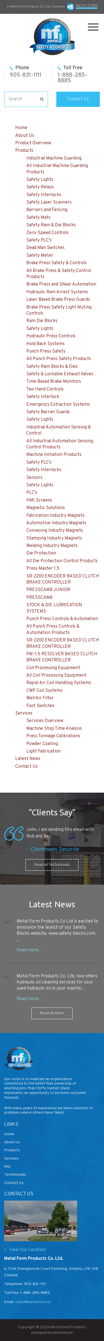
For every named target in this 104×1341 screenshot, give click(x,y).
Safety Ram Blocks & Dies (52, 366)
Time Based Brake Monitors (53, 381)
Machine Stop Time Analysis (54, 728)
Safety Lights (39, 180)
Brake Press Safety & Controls (56, 263)
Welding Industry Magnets (52, 546)
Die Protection (41, 553)
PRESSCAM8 (39, 597)
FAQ (7, 1166)
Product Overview (33, 143)
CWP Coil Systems (44, 690)
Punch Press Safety (45, 351)
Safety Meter (39, 255)
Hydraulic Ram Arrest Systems (57, 292)
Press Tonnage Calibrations (53, 736)
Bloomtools (63, 1337)
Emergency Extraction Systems (58, 404)
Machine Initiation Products (54, 455)
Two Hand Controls (45, 389)
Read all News (52, 1013)
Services (23, 713)
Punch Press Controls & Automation (62, 619)
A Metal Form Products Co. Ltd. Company (36, 7)
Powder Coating (42, 744)
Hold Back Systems (45, 344)
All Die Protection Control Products (62, 561)
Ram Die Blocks (41, 321)
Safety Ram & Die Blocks (51, 225)
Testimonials (15, 1174)
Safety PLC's (39, 240)
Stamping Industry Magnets (54, 538)
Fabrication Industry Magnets (55, 515)
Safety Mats (38, 217)
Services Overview (44, 721)
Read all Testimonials (52, 864)
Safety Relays (40, 187)
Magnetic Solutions (45, 508)
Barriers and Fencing (46, 210)
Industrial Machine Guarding (54, 158)
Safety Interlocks (43, 195)
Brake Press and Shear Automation (61, 284)
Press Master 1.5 (42, 568)
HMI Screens (39, 500)
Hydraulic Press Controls (50, 336)
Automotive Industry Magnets (56, 523)
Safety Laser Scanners (49, 202)
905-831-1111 (25, 72)
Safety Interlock (42, 397)
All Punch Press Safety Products (58, 359)
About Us (24, 135)
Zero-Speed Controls (47, 233)
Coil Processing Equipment (53, 668)
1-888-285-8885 (72, 75)
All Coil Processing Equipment (56, 675)
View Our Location (27, 1250)
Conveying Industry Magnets (54, 530)
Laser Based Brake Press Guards (58, 299)
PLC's (31, 492)
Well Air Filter (40, 698)
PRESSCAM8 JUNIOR (48, 590)
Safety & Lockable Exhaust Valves (59, 374)
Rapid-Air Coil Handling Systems (58, 683)
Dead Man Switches (45, 248)
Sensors (34, 478)
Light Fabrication (43, 751)
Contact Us (78, 99)
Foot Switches (40, 706)
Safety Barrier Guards (48, 412)
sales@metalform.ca (32, 1302)
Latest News (27, 759)
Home (21, 128)
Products (24, 150)
